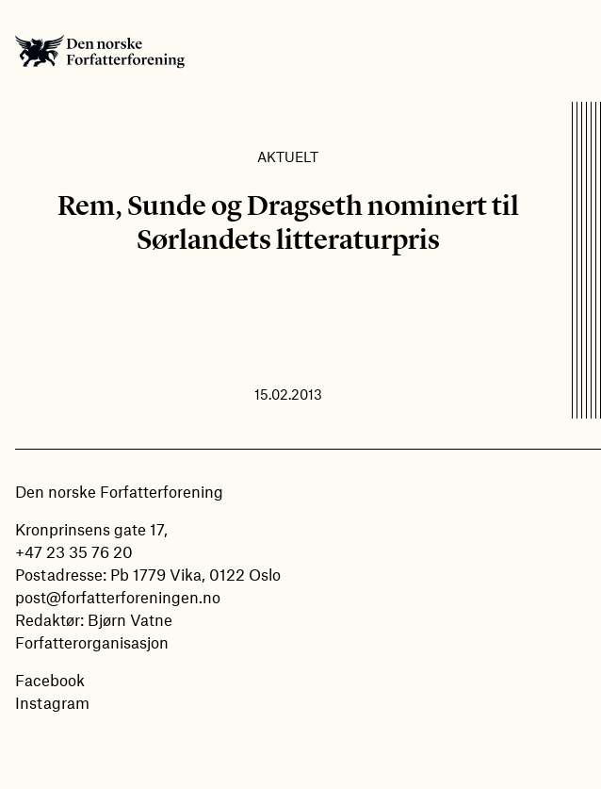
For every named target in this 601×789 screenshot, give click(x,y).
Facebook (50, 679)
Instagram (52, 702)
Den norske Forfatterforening (100, 51)
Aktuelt (287, 156)
